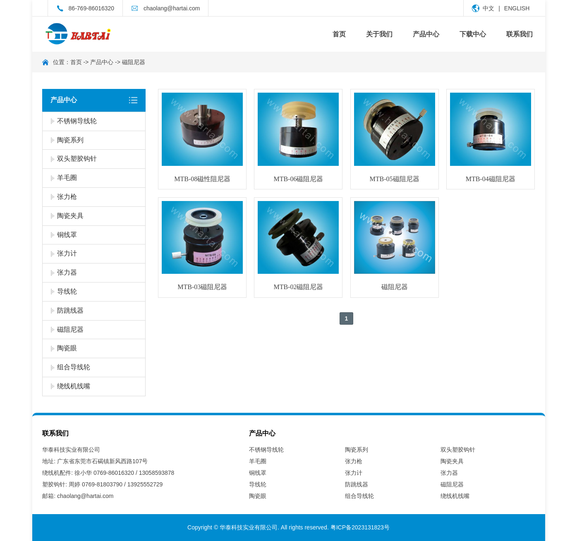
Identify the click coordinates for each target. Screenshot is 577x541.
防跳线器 (70, 310)
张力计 (67, 253)
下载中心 (473, 34)
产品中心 (426, 34)
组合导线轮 (73, 367)
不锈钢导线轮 (77, 120)
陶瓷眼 (67, 348)
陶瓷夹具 (70, 215)
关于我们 (379, 34)
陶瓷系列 (70, 140)
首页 (339, 34)
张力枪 (67, 196)
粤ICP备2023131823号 (360, 527)
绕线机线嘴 (73, 386)
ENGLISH (516, 8)
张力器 (67, 272)
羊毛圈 (67, 177)
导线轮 (67, 291)
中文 (488, 8)
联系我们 (519, 34)
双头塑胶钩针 (77, 158)
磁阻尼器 (133, 62)
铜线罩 (67, 234)
